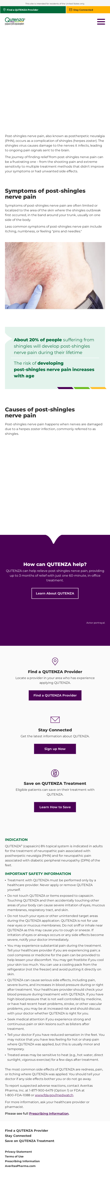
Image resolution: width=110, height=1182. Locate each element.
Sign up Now (55, 714)
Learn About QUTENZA (55, 558)
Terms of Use (14, 1121)
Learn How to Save (55, 772)
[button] (101, 22)
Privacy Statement (18, 1117)
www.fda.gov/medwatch (54, 1060)
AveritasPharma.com (20, 1131)
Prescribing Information (49, 1079)
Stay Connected (18, 1101)
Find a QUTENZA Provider (55, 660)
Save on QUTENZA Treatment (29, 1106)
